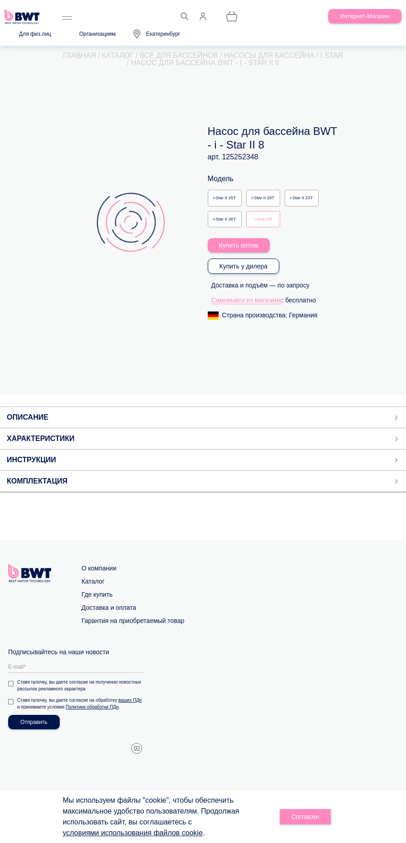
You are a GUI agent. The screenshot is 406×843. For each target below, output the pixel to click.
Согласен (305, 816)
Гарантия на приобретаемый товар (132, 620)
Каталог (93, 581)
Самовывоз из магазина (246, 300)
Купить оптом (238, 245)
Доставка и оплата (108, 607)
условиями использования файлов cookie (133, 833)
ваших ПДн (130, 700)
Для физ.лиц (35, 34)
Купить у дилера (244, 266)
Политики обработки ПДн (92, 706)
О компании (98, 568)
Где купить (97, 594)
